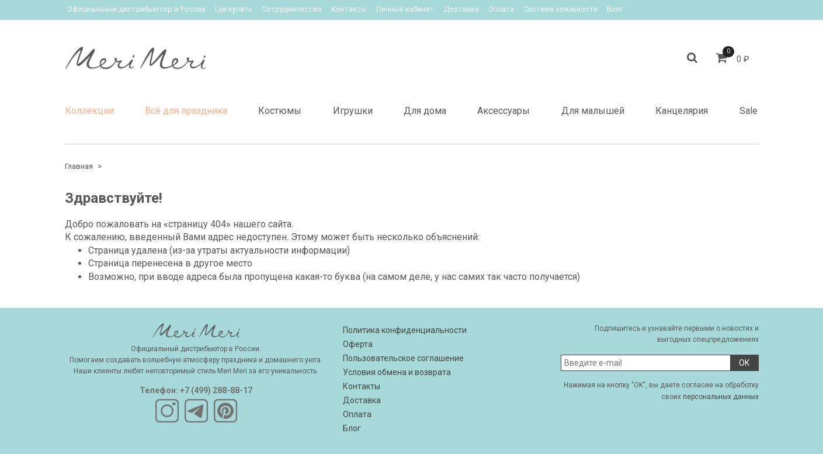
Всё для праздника (186, 110)
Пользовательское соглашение (403, 358)
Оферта (358, 344)
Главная (79, 166)
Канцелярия (681, 110)
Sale (748, 110)
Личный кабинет (405, 9)
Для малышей (592, 110)
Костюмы (279, 110)
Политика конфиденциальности (405, 330)
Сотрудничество (292, 9)
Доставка (461, 9)
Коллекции (89, 110)
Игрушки (353, 110)
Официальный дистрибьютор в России (136, 9)
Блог (615, 9)
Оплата (501, 9)
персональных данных (721, 397)
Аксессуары (503, 110)
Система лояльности (560, 9)
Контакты (349, 9)
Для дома (425, 110)
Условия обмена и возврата (397, 372)
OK (744, 363)
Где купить (233, 9)
